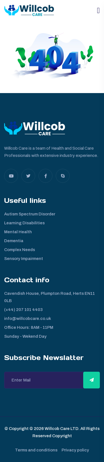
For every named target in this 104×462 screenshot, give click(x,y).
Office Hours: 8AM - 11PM (28, 327)
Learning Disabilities (24, 223)
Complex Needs (19, 249)
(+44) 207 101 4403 (23, 309)
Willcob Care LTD (61, 428)
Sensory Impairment (23, 258)
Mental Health (18, 232)
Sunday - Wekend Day (25, 336)
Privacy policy (75, 450)
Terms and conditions (36, 450)
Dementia (13, 241)
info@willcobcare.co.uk (27, 318)
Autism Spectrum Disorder (29, 214)
